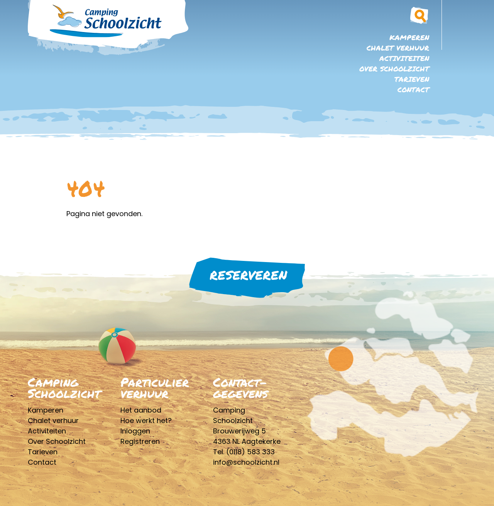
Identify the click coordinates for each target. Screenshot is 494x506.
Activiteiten (404, 58)
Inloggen (135, 431)
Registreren (140, 441)
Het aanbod (140, 410)
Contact (413, 90)
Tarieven (411, 79)
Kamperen (409, 37)
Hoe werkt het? (146, 420)
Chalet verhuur (398, 48)
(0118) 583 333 (250, 452)
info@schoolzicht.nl (246, 462)
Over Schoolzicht (394, 69)
